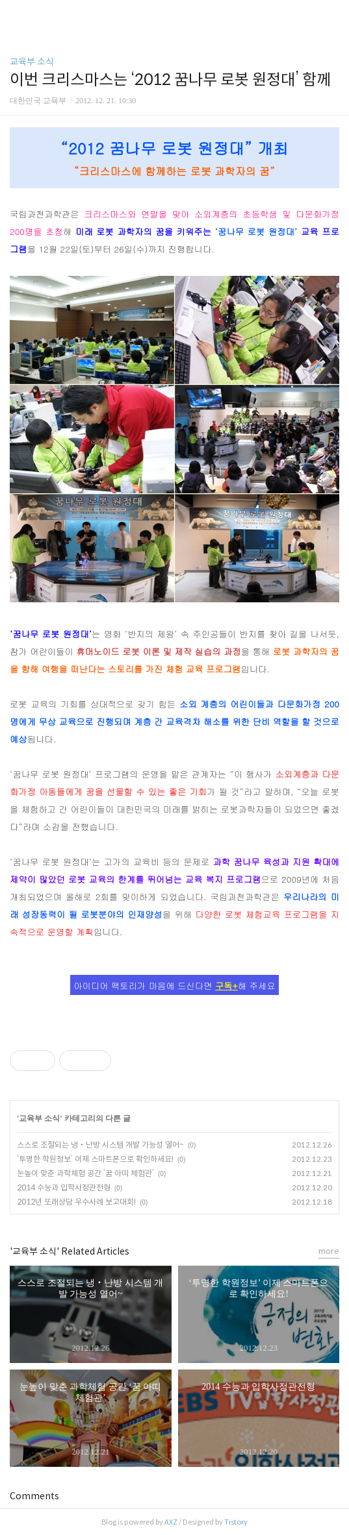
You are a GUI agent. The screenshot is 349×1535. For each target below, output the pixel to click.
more (328, 1251)
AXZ (170, 1522)
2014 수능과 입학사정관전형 (63, 1187)
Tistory (236, 1522)
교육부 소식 (32, 62)
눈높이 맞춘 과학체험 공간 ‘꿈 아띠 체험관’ (85, 1173)
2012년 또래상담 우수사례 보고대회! (76, 1202)
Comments (34, 1496)
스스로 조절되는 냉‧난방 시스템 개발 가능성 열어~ (100, 1144)
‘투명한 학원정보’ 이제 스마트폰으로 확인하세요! (95, 1159)
